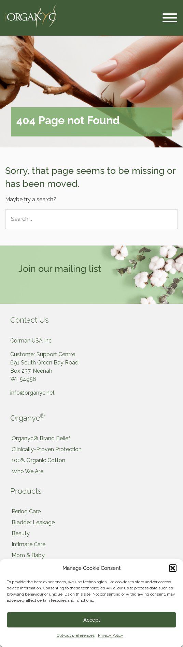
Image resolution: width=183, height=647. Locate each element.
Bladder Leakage (33, 522)
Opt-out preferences (76, 635)
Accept (91, 620)
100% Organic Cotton (38, 460)
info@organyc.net (32, 393)
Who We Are (27, 471)
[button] (172, 568)
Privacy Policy (110, 635)
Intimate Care (28, 544)
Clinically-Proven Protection (47, 449)
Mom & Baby (28, 555)
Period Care (26, 511)
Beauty (21, 533)
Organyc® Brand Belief (41, 438)
